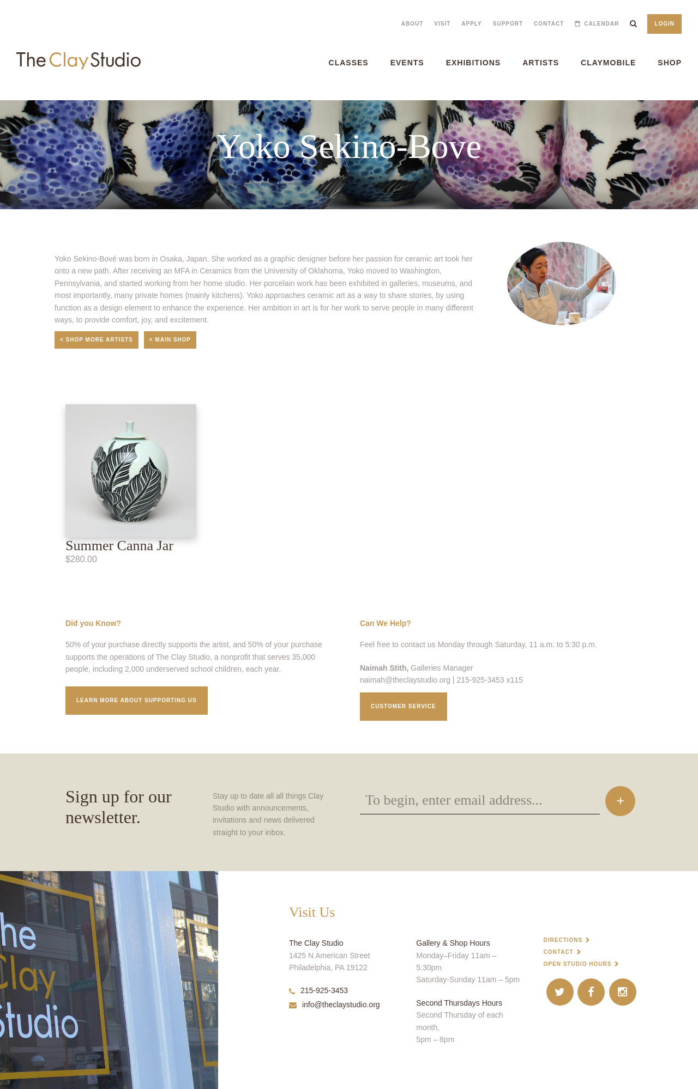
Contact (549, 24)
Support (508, 24)
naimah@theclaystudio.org (405, 680)
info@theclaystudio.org (334, 1004)
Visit (442, 24)
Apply (471, 24)
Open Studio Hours (578, 964)
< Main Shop (170, 340)
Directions (563, 940)
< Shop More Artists (96, 340)
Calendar (601, 24)
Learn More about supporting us (136, 700)
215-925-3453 (318, 990)
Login (664, 24)
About (412, 24)
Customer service (403, 706)
